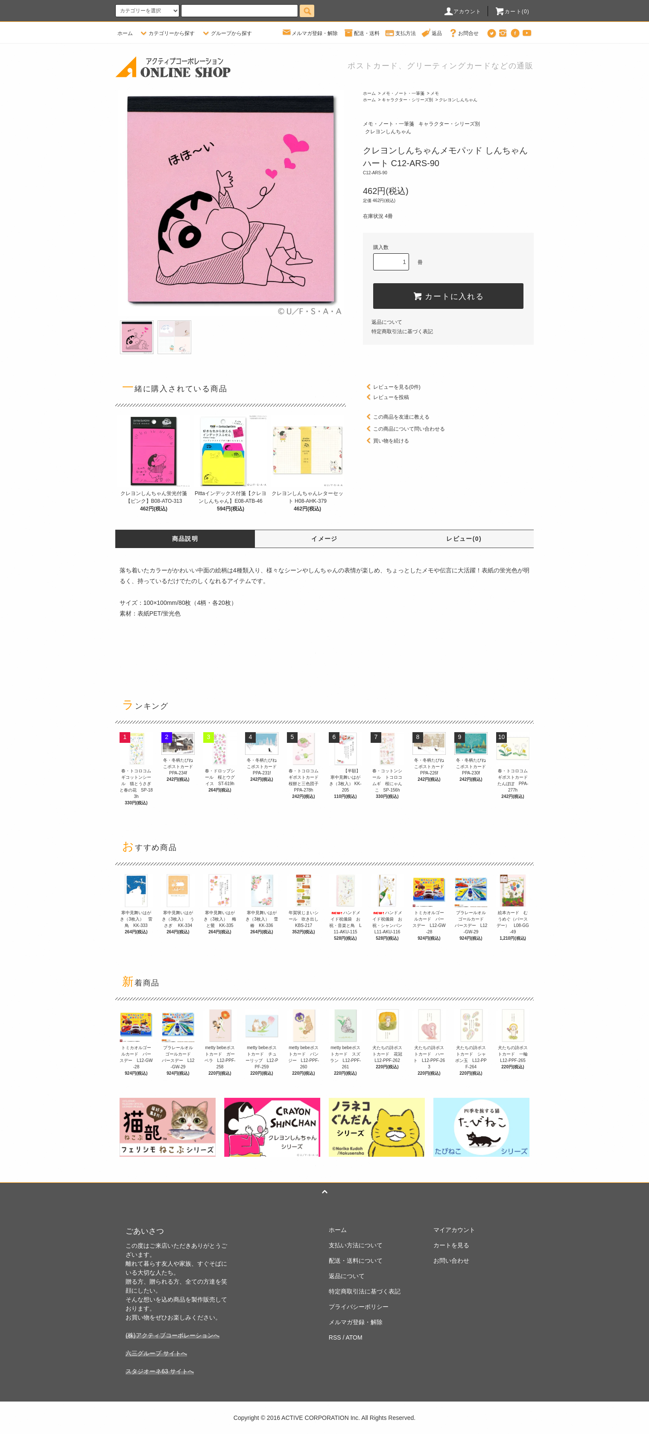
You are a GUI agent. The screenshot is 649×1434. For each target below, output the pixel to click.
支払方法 (400, 33)
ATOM (354, 1337)
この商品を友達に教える (396, 417)
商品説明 (185, 538)
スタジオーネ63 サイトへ (159, 1371)
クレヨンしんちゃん (458, 99)
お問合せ (463, 33)
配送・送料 (362, 33)
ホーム (125, 33)
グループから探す (226, 33)
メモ (434, 93)
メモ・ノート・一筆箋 (403, 93)
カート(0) (511, 12)
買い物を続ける (386, 441)
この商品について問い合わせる (404, 429)
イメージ (324, 538)
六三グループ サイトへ (156, 1353)
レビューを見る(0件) (392, 387)
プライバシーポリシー (359, 1306)
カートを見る (451, 1245)
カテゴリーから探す (166, 33)
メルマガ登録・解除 (309, 33)
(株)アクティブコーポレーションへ (172, 1335)
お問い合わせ (451, 1260)
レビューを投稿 (386, 397)
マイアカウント (454, 1229)
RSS (335, 1337)
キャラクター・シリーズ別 (407, 99)
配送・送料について (356, 1260)
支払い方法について (356, 1245)
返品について (386, 322)
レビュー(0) (464, 538)
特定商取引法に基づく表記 (402, 331)
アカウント (462, 12)
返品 (431, 33)
